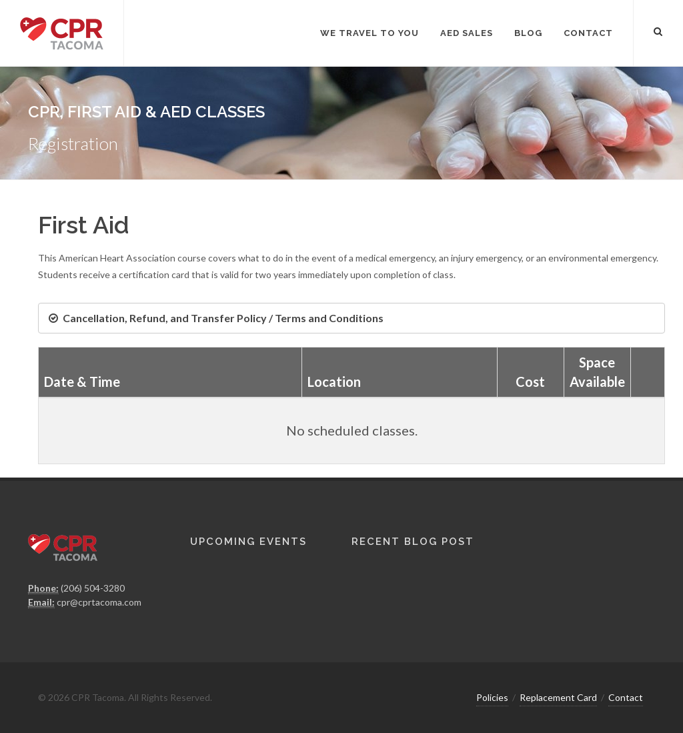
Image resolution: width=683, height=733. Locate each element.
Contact (625, 697)
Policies (492, 697)
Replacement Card (558, 697)
